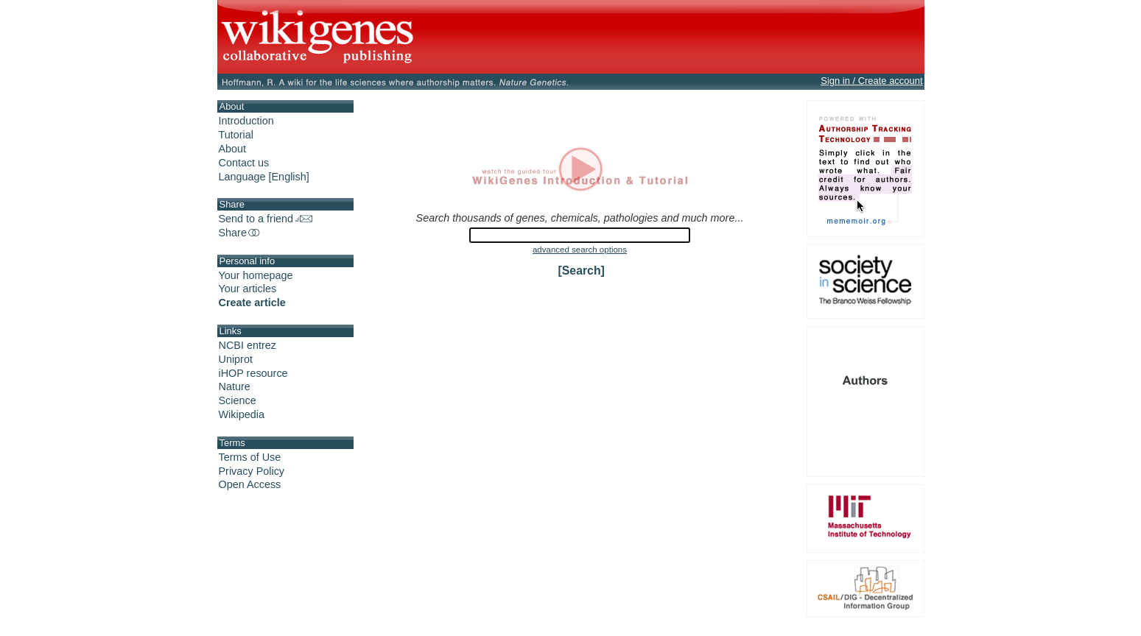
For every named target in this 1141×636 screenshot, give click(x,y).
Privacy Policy (252, 471)
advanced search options (580, 249)
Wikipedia (241, 414)
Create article (252, 302)
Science (237, 400)
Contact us (244, 163)
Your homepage (256, 275)
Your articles (248, 288)
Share (240, 233)
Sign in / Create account (871, 80)
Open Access (250, 484)
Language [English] (264, 177)
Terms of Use (250, 457)
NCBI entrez (247, 345)
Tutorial (236, 135)
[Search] (581, 270)
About (233, 149)
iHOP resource (253, 373)
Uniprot (236, 359)
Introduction (246, 121)
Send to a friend (266, 219)
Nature (234, 386)
